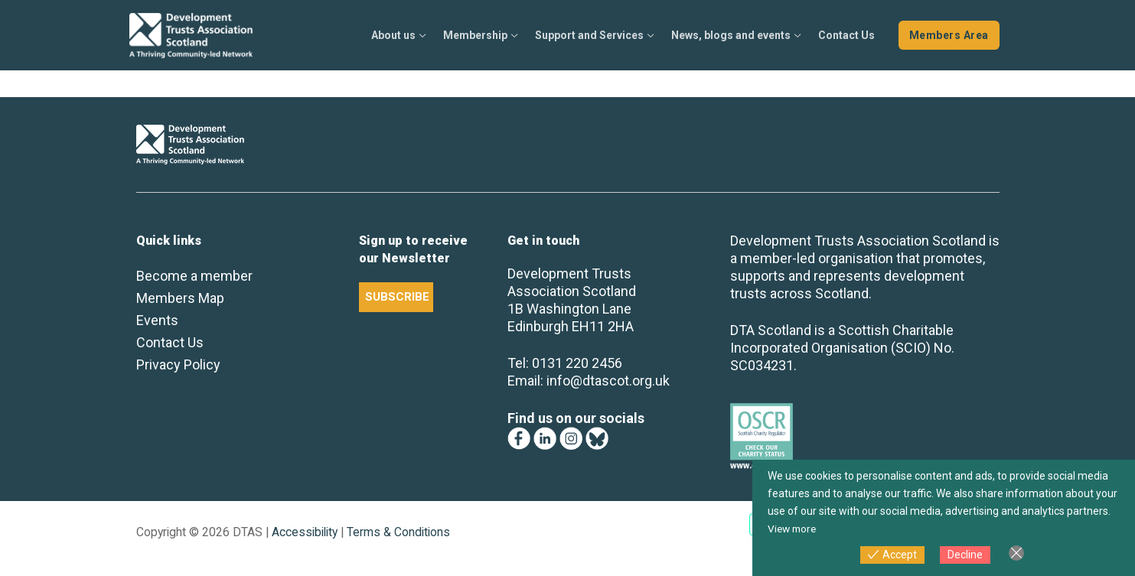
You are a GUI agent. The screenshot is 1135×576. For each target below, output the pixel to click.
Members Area (949, 35)
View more (794, 528)
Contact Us (170, 342)
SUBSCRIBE (397, 297)
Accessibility (305, 532)
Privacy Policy (178, 364)
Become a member (194, 276)
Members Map (180, 298)
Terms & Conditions (398, 532)
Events (157, 320)
